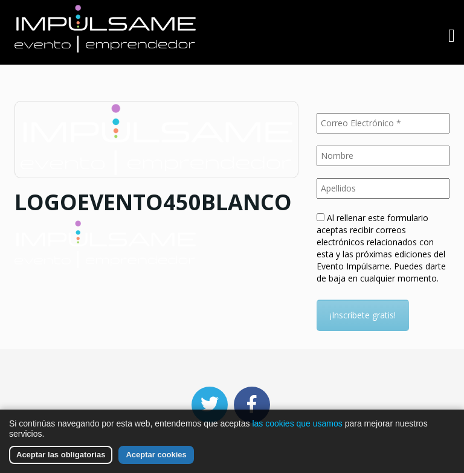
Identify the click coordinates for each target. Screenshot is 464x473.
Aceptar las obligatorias (60, 454)
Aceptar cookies (156, 454)
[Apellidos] (383, 188)
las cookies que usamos (297, 423)
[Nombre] (383, 156)
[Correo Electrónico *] (383, 123)
